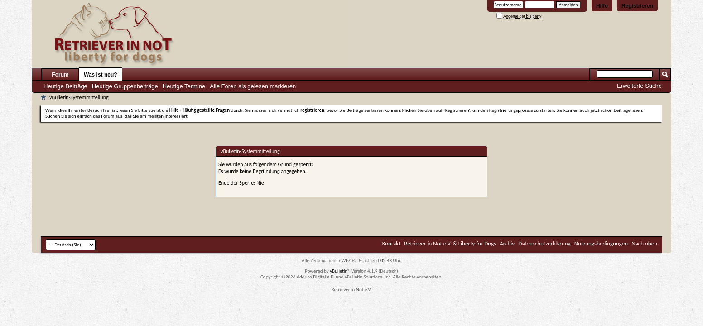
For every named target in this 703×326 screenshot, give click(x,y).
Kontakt (391, 243)
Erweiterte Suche (639, 85)
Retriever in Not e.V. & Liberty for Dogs (450, 243)
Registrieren (637, 6)
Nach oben (644, 243)
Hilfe (602, 6)
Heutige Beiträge (65, 86)
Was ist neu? (100, 75)
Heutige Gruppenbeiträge (125, 86)
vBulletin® (340, 271)
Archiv (507, 243)
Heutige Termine (184, 86)
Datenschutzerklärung (544, 243)
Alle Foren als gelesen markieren (253, 86)
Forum (60, 75)
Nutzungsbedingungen (601, 243)
